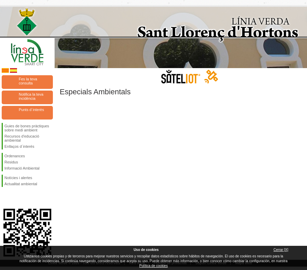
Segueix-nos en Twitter (17, 198)
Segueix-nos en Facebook (6, 198)
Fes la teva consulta (28, 81)
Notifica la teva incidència (31, 96)
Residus (11, 162)
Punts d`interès (31, 110)
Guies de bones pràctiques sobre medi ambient (26, 128)
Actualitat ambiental (20, 184)
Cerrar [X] (281, 250)
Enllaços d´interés (19, 146)
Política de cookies (153, 266)
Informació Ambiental (22, 168)
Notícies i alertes (18, 178)
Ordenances (14, 156)
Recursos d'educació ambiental (21, 138)
